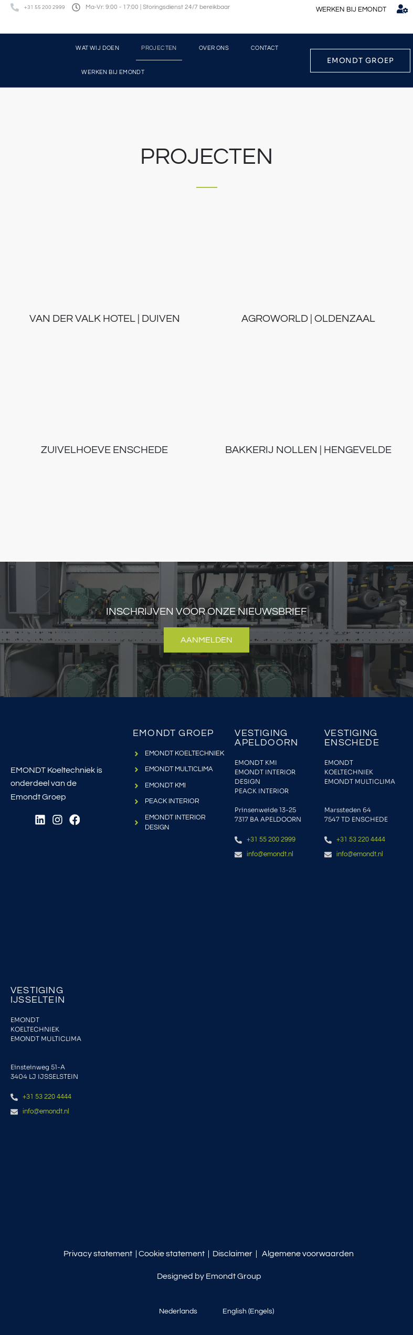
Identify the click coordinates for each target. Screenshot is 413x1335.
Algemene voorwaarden (308, 1253)
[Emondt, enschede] (364, 922)
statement (185, 1253)
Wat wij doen (97, 48)
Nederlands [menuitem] (178, 1311)
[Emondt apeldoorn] (274, 922)
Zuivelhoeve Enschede (104, 449)
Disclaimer (232, 1253)
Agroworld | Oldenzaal (308, 318)
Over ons (214, 48)
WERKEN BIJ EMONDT (351, 9)
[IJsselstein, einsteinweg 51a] (50, 1180)
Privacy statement (97, 1253)
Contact (265, 48)
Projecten (159, 48)
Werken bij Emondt (112, 72)
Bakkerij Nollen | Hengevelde (308, 449)
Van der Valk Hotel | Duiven (104, 318)
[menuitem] (379, 25)
